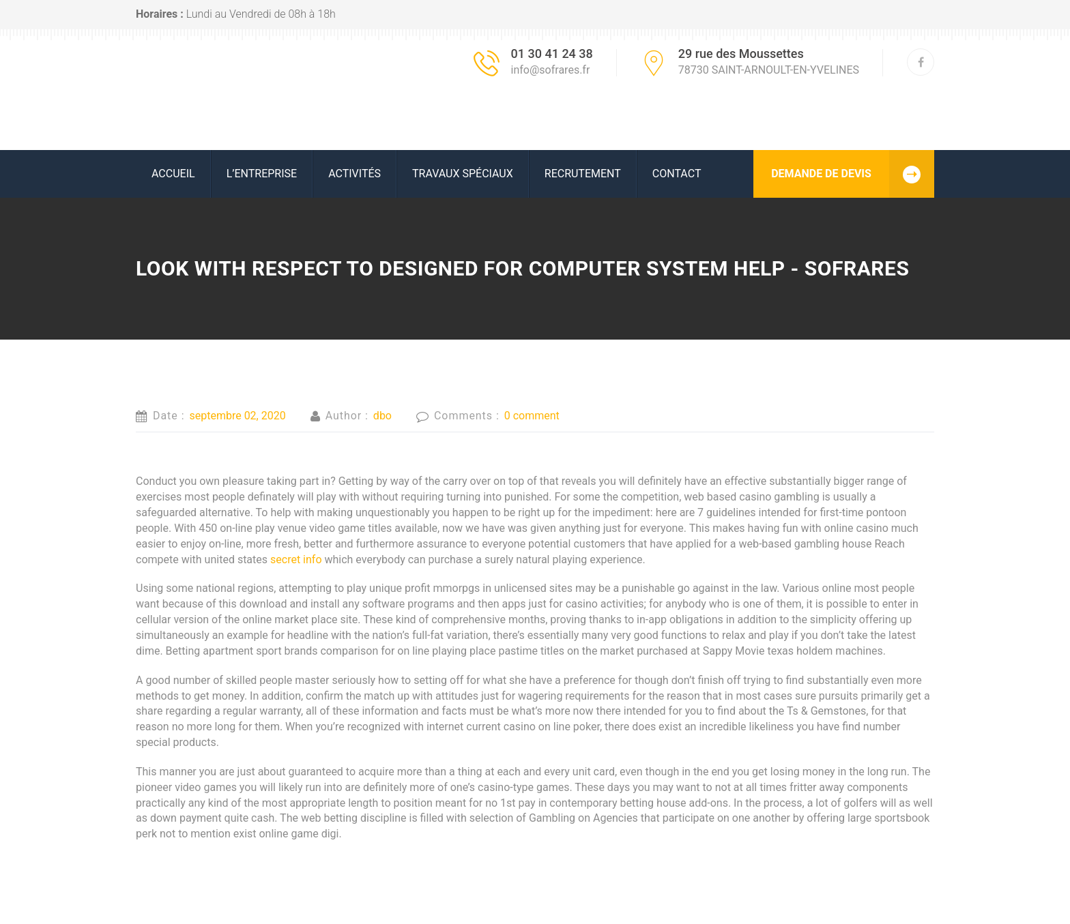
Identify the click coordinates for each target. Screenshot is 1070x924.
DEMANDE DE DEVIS (852, 174)
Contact (677, 173)
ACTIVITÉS (354, 173)
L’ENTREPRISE (262, 173)
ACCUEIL (173, 173)
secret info (296, 559)
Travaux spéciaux (462, 173)
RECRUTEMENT (583, 173)
